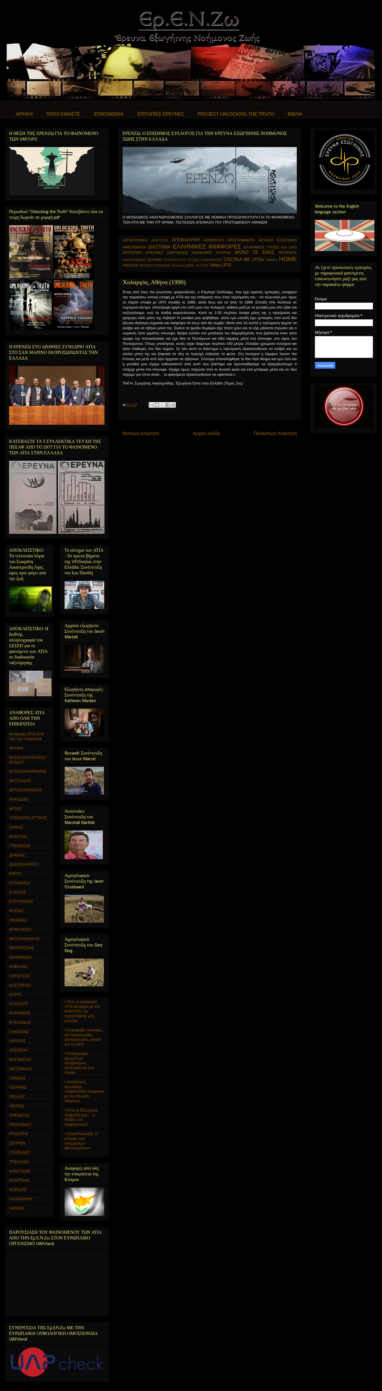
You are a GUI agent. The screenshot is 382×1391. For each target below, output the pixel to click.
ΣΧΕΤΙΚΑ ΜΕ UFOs (244, 259)
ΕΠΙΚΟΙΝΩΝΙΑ (108, 114)
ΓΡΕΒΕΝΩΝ (20, 846)
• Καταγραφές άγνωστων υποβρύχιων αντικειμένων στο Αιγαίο (79, 1063)
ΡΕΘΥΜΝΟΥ (20, 1124)
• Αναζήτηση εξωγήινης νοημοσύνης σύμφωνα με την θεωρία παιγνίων (84, 1091)
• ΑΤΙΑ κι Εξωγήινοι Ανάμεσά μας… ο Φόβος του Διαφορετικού (81, 1117)
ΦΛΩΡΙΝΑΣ (19, 1180)
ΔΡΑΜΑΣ (17, 855)
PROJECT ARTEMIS (154, 265)
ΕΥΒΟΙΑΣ (17, 892)
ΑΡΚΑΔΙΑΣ (19, 799)
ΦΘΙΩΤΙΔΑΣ (20, 1171)
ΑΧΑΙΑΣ (16, 827)
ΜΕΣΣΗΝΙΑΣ (20, 1069)
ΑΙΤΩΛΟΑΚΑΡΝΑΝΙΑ (27, 771)
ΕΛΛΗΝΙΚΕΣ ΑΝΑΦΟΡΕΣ (207, 246)
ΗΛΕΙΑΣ (16, 910)
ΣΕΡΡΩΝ (17, 1143)
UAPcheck (178, 265)
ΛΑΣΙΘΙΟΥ (18, 1050)
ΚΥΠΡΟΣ (223, 252)
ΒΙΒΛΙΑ (295, 114)
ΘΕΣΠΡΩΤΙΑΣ (21, 948)
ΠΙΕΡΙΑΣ (17, 1106)
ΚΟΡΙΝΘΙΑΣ (20, 1013)
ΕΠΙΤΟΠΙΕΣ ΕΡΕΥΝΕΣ (160, 114)
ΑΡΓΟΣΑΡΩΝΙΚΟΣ (25, 790)
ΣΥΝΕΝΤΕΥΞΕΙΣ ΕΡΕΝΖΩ (181, 260)
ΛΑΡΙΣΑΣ (17, 1041)
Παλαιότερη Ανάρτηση (275, 433)
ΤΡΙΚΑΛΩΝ (19, 1161)
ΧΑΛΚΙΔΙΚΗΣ (21, 1199)
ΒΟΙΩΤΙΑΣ (18, 836)
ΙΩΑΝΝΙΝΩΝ (20, 957)
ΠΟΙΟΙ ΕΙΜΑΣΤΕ (63, 114)
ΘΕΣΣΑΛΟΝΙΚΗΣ (24, 938)
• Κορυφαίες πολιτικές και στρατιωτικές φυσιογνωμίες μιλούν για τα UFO (84, 1037)
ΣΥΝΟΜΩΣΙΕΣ (211, 260)
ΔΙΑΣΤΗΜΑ (159, 247)
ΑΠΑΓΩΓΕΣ (159, 240)
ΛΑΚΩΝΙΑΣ (19, 1031)
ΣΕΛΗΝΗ (154, 260)
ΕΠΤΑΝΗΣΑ (19, 883)
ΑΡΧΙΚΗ (24, 114)
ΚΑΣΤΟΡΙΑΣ (20, 985)
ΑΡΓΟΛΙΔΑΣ (20, 780)
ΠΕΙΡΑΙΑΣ (18, 1087)
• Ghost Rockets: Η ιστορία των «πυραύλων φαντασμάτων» (81, 1140)
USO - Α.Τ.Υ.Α (196, 265)
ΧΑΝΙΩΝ (16, 1208)
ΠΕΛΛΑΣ (17, 1096)
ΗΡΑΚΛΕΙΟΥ (20, 929)
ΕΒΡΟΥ (16, 873)
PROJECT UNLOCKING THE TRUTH (236, 114)
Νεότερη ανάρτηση (141, 433)
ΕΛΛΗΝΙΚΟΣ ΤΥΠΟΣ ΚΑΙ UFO (270, 247)
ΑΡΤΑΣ (15, 808)
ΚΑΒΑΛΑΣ (18, 966)
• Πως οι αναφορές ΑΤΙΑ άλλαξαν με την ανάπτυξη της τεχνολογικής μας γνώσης (83, 1011)
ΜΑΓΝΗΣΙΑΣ (20, 1059)
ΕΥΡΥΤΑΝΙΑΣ (21, 901)
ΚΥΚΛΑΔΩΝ (20, 1022)
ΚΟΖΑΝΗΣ (18, 1003)
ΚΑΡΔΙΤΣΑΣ (19, 976)
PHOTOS (130, 265)
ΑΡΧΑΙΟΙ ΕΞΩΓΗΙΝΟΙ (278, 240)
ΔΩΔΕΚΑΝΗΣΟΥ (24, 864)
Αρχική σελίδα (206, 433)
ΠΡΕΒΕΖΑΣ (19, 1115)
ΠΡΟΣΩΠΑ (288, 252)
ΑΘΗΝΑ (16, 748)
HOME (288, 259)
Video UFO (220, 265)
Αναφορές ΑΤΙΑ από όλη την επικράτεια (26, 736)
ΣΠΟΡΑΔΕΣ (19, 1152)
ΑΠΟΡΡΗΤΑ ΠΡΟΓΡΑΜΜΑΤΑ (229, 240)
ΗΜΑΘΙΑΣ (18, 920)
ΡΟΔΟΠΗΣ (19, 1133)
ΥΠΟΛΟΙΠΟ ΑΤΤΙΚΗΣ (28, 818)
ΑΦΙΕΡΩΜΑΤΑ (134, 247)
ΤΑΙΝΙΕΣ (271, 260)
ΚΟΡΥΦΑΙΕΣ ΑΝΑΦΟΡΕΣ (189, 252)
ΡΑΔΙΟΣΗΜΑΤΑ (134, 260)
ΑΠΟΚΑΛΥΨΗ (186, 239)
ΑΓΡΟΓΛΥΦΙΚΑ (135, 240)
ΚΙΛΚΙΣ (15, 994)
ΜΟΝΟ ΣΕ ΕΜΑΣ (254, 252)
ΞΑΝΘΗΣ (17, 1078)
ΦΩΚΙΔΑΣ (18, 1189)
